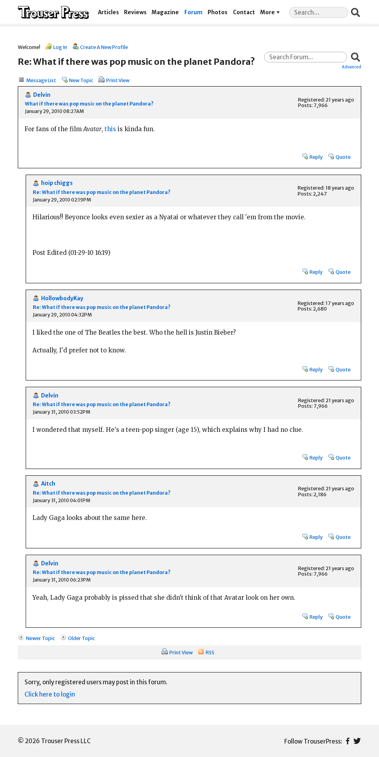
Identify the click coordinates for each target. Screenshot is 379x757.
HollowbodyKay (62, 298)
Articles (108, 12)
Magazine (165, 12)
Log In (60, 47)
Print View (117, 80)
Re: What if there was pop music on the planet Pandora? (102, 192)
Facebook (347, 741)
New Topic (81, 80)
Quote (343, 157)
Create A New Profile (104, 47)
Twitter (357, 741)
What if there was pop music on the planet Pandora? (89, 104)
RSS (210, 652)
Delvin (42, 95)
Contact (244, 12)
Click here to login (49, 694)
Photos (217, 12)
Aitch (48, 483)
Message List (41, 80)
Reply (316, 157)
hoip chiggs (57, 183)
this (110, 129)
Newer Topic (40, 638)
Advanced (351, 66)
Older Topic (81, 638)
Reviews (135, 12)
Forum (193, 12)
